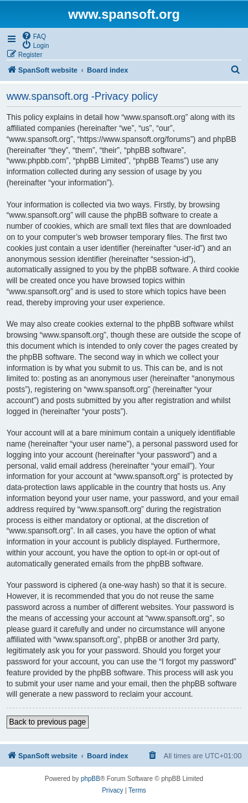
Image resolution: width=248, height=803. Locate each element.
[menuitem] (33, 35)
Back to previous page (47, 722)
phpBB (90, 778)
